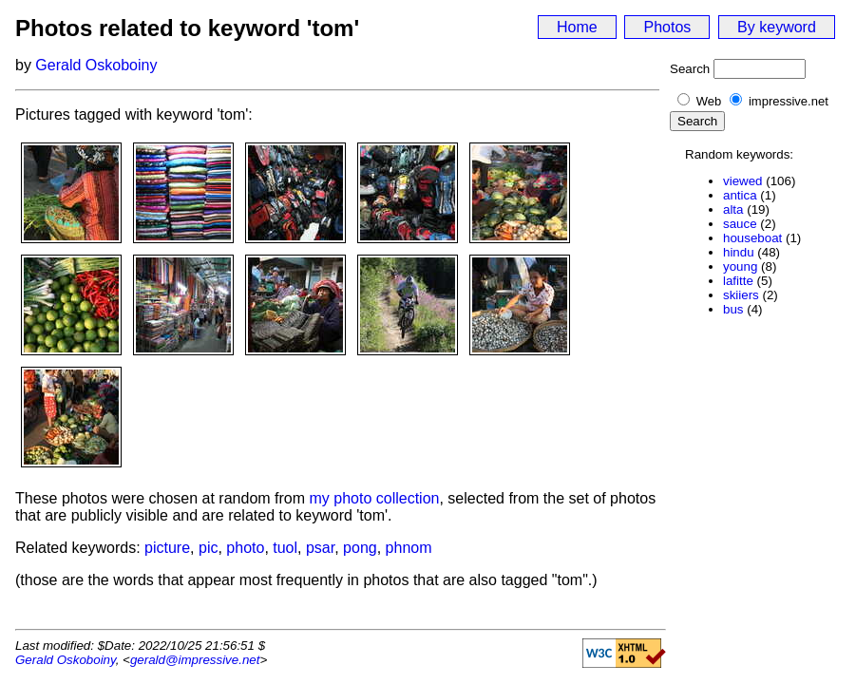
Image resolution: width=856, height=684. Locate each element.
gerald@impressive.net (195, 660)
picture (167, 548)
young (740, 266)
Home (577, 27)
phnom (409, 548)
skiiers (741, 295)
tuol (285, 548)
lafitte (738, 281)
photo (245, 548)
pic (208, 548)
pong (360, 548)
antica (740, 195)
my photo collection (375, 498)
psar (320, 548)
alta (733, 209)
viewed (743, 181)
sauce (740, 224)
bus (733, 309)
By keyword (776, 27)
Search (690, 69)
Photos (667, 27)
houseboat (752, 238)
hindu (738, 252)
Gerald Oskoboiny (96, 65)
